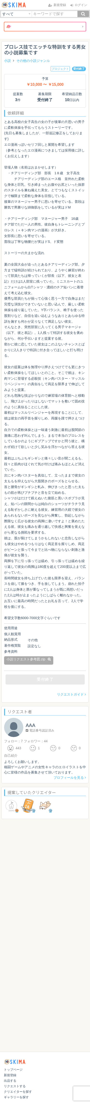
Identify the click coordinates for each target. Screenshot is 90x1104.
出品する (10, 1080)
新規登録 (10, 1075)
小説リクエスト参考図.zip (28, 659)
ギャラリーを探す (16, 1097)
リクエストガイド (71, 694)
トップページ (13, 1069)
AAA (30, 725)
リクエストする (15, 1086)
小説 (7, 61)
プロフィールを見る (70, 777)
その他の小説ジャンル (33, 61)
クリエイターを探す (18, 1091)
